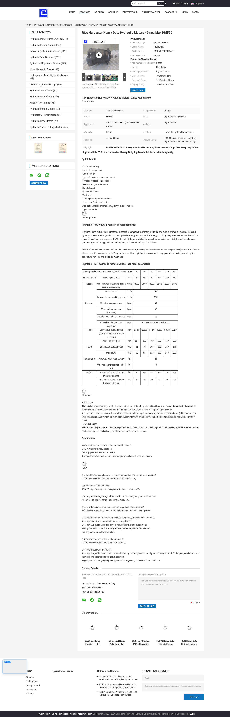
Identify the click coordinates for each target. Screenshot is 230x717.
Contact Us (171, 12)
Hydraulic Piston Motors (42, 108)
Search (161, 4)
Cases (195, 12)
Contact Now (138, 90)
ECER (192, 714)
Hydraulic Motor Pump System (46, 39)
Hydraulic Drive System (42, 96)
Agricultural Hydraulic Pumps (45, 63)
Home (72, 12)
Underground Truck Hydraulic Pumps (49, 75)
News (185, 12)
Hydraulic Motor (93, 561)
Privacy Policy (44, 714)
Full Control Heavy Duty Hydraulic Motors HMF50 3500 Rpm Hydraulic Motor (116, 642)
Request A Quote (180, 3)
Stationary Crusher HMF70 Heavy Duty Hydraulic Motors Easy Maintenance (141, 642)
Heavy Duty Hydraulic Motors (58, 25)
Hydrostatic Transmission (43, 115)
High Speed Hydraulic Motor (115, 561)
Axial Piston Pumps (40, 102)
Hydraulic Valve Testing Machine (47, 127)
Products (84, 12)
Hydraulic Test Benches (42, 57)
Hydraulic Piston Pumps (42, 45)
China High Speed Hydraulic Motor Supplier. (72, 714)
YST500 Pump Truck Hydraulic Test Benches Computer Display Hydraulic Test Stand (118, 678)
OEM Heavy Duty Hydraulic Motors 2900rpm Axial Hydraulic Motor (189, 642)
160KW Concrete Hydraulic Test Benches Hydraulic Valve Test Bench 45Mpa (118, 693)
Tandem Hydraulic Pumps (43, 84)
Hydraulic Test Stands (41, 90)
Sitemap (30, 694)
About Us (113, 12)
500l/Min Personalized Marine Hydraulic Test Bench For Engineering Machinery (117, 686)
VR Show (99, 12)
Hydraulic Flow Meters (41, 121)
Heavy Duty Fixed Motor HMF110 (144, 561)
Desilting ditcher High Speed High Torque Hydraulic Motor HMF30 (92, 642)
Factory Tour (130, 12)
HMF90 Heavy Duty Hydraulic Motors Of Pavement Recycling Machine (165, 642)
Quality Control (151, 12)
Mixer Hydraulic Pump (41, 69)
